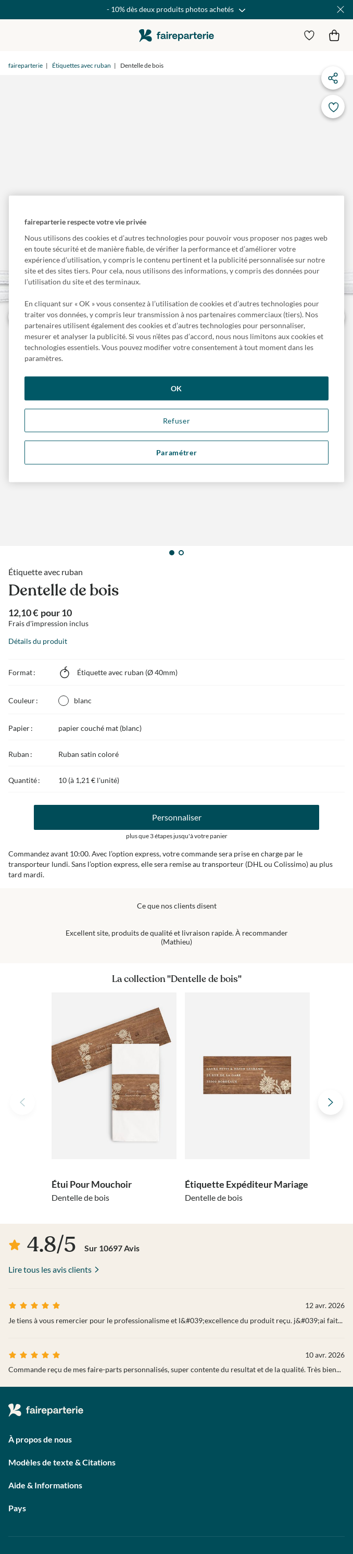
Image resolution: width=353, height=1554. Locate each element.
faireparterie (176, 35)
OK (176, 388)
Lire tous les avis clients (50, 1269)
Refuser (177, 420)
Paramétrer (176, 452)
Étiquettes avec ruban (81, 65)
